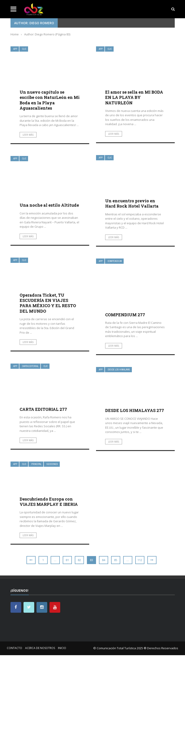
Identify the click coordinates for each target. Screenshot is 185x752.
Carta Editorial (30, 366)
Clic (24, 48)
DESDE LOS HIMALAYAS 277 (134, 410)
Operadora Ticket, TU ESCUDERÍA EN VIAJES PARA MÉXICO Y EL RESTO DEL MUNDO (48, 303)
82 (79, 560)
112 (139, 560)
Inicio (62, 648)
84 (103, 560)
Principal (36, 464)
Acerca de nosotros (40, 648)
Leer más (28, 134)
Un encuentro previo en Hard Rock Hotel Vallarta (132, 203)
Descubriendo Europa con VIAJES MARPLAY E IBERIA (49, 501)
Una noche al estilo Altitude (49, 205)
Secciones (52, 464)
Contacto (14, 648)
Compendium (115, 261)
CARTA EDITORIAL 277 (43, 409)
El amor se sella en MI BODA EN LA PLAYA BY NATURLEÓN (134, 97)
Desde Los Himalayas (119, 369)
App (15, 48)
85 (115, 560)
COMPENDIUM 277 (125, 314)
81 (67, 560)
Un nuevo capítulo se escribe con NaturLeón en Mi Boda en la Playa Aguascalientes (50, 100)
